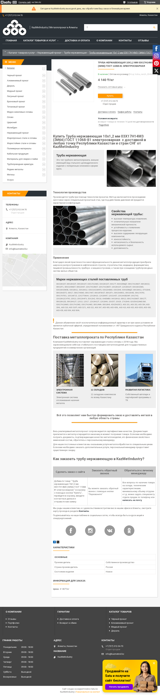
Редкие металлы (15, 169)
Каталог (11, 68)
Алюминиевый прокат (17, 80)
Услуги (10, 180)
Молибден (12, 127)
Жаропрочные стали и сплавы (22, 138)
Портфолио (13, 623)
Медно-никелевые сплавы (20, 112)
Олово (10, 117)
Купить (110, 96)
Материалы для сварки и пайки (22, 159)
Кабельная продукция (17, 153)
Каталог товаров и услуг (39, 40)
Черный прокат (14, 75)
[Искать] (154, 27)
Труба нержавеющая (75, 52)
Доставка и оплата (77, 40)
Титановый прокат (16, 106)
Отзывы (143, 40)
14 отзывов (132, 2)
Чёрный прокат (119, 619)
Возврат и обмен (68, 623)
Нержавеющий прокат (49, 52)
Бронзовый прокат (16, 101)
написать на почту (132, 500)
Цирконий (12, 122)
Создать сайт (24, 2)
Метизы (11, 174)
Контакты (125, 40)
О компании (104, 40)
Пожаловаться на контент (88, 692)
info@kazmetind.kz (18, 249)
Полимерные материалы (19, 148)
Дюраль (11, 86)
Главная (11, 40)
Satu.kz (94, 689)
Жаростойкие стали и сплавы (21, 143)
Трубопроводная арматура (20, 164)
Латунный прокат (15, 96)
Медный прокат (14, 91)
